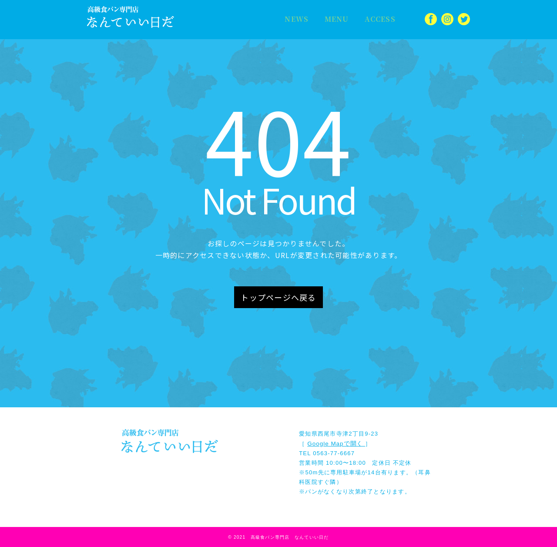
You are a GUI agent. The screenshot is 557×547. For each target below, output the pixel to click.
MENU (329, 19)
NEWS (294, 19)
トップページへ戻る (278, 297)
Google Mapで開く (335, 443)
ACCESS (369, 19)
